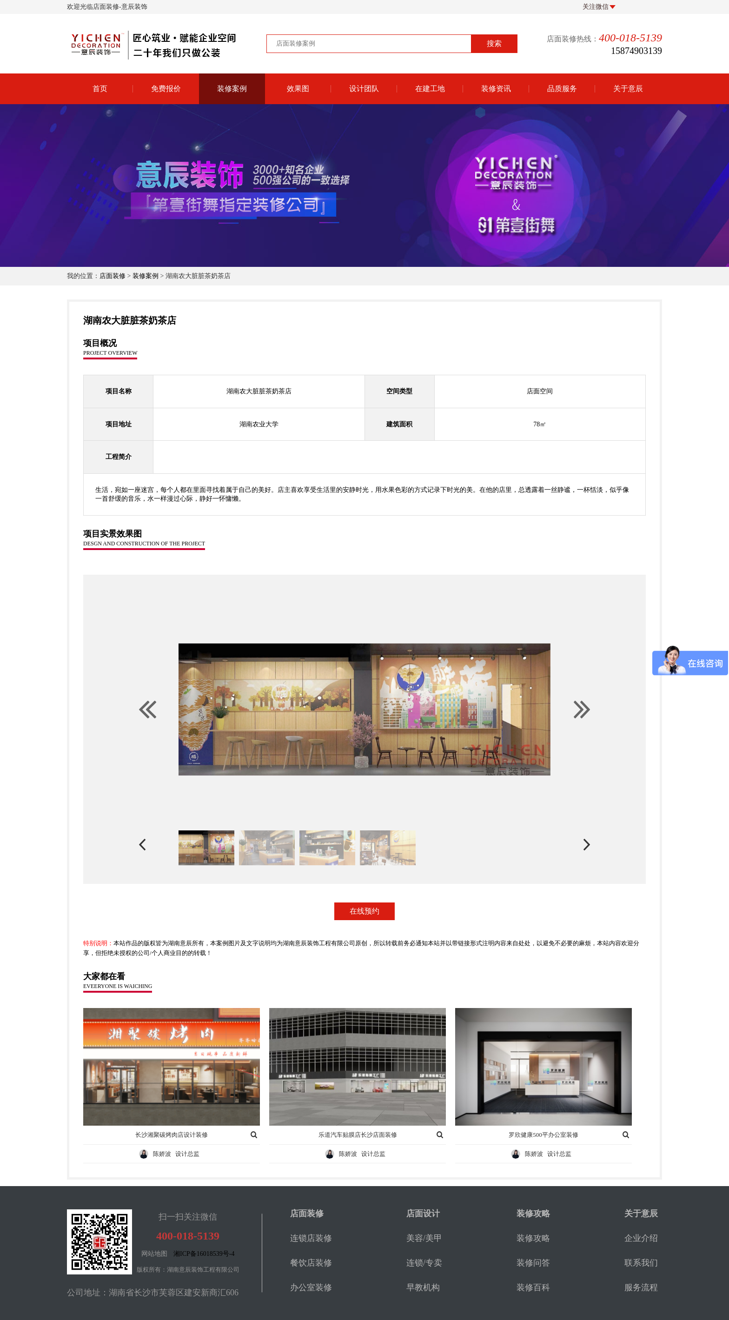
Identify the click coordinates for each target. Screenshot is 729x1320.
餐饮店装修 (311, 1262)
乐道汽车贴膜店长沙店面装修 (357, 1134)
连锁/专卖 (424, 1262)
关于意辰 (628, 89)
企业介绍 (641, 1238)
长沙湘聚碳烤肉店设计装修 (171, 1134)
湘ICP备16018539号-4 (203, 1253)
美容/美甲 (424, 1238)
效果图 (298, 89)
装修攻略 (533, 1238)
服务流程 (641, 1287)
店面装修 (112, 275)
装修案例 (232, 89)
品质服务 (562, 89)
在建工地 (430, 89)
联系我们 (641, 1262)
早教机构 (423, 1287)
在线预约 (364, 911)
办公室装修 (311, 1287)
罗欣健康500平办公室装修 (543, 1134)
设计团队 (364, 89)
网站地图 (154, 1253)
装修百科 (533, 1287)
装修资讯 (496, 89)
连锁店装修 (311, 1238)
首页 (100, 89)
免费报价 (166, 89)
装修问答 (533, 1262)
